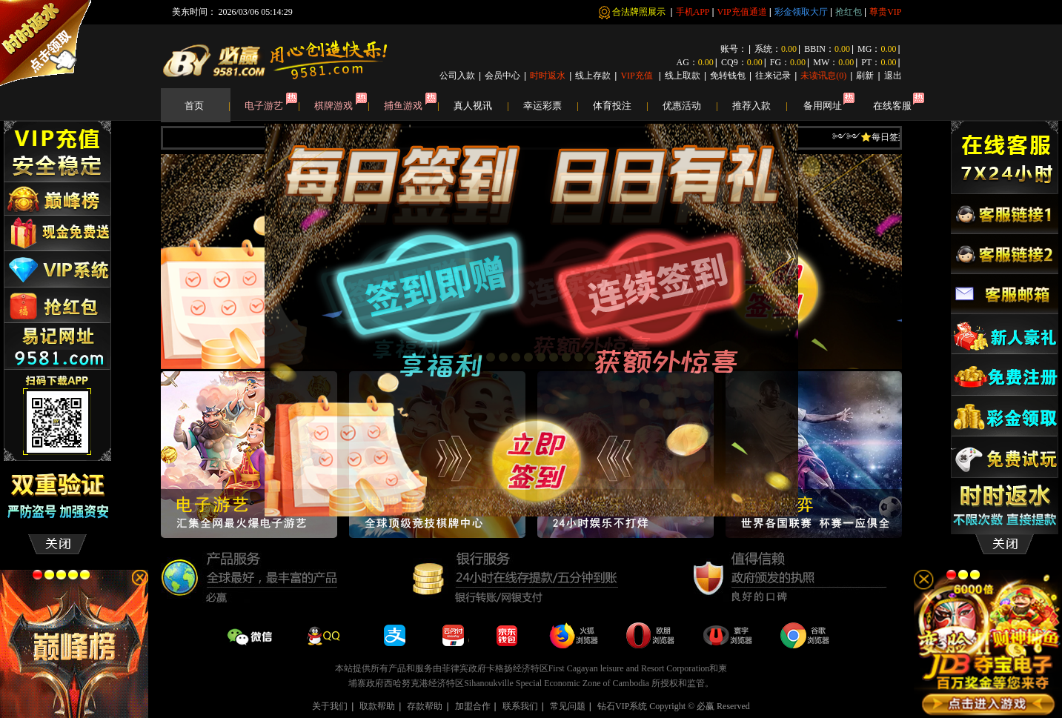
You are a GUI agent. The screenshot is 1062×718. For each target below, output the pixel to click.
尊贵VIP (885, 12)
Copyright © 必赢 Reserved (699, 706)
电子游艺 (272, 106)
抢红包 (848, 12)
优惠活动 (690, 106)
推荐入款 (759, 106)
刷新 (865, 75)
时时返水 (547, 75)
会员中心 (502, 75)
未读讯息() (823, 75)
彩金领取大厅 (801, 12)
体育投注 (620, 106)
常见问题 (567, 706)
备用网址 (822, 105)
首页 (207, 106)
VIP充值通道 (741, 12)
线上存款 (593, 75)
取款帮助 (377, 706)
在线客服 (892, 105)
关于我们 (330, 706)
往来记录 (773, 75)
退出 (893, 75)
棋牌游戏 (341, 106)
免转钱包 (728, 75)
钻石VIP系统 (622, 706)
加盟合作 (473, 706)
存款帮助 (424, 706)
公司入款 (457, 75)
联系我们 (520, 706)
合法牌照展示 (640, 12)
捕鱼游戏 (411, 106)
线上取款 (682, 75)
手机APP (693, 12)
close (771, 500)
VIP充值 (637, 75)
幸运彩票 (550, 106)
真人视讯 (481, 106)
